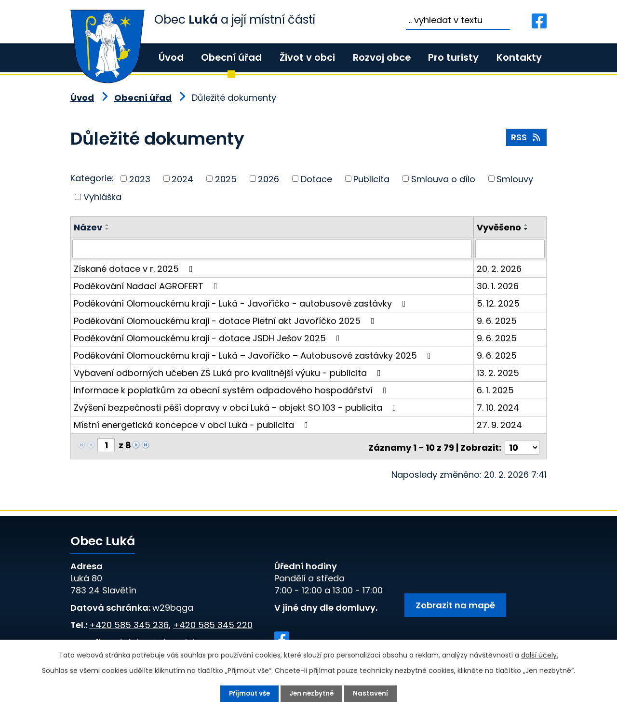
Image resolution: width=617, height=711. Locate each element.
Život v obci (307, 57)
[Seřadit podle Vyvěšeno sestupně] (527, 229)
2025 (226, 179)
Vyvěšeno (499, 227)
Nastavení (373, 693)
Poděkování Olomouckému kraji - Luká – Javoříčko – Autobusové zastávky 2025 (254, 355)
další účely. (539, 654)
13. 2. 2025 (498, 372)
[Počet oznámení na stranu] (522, 445)
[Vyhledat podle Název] (272, 249)
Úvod (171, 57)
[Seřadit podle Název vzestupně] (107, 225)
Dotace (316, 179)
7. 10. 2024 (498, 407)
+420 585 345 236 (129, 622)
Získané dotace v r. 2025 (135, 268)
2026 (268, 179)
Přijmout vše (247, 693)
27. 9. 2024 (500, 424)
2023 (139, 179)
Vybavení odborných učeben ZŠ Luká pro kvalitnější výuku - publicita (229, 372)
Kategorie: (92, 178)
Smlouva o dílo (443, 179)
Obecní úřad (231, 57)
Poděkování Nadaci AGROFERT (147, 286)
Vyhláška (102, 197)
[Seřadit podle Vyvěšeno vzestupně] (527, 225)
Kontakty (519, 57)
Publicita (371, 179)
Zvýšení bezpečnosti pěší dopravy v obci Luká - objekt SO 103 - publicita (237, 407)
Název (88, 227)
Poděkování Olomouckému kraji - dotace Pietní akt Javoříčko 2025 (226, 320)
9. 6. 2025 (497, 320)
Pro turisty (453, 57)
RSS (526, 139)
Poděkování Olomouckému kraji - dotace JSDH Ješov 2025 (209, 338)
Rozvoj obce (382, 57)
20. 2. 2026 (499, 268)
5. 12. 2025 (498, 303)
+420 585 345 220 (213, 622)
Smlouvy (514, 179)
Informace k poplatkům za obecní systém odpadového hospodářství (232, 390)
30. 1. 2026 (498, 286)
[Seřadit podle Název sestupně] (107, 229)
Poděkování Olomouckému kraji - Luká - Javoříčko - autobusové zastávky (242, 303)
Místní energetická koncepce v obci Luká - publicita (193, 424)
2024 (182, 179)
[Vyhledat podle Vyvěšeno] (510, 249)
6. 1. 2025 (495, 390)
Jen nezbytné (312, 693)
